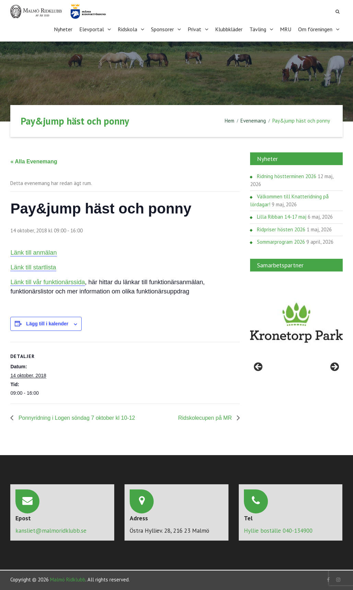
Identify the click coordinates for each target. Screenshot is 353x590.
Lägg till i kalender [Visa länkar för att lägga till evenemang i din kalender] (47, 323)
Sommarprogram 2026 (281, 241)
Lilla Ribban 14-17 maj (281, 216)
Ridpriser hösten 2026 (281, 228)
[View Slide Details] (296, 322)
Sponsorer (162, 28)
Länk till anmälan (33, 251)
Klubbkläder (229, 28)
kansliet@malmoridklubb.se (50, 530)
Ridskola (127, 28)
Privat (194, 28)
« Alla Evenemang (33, 161)
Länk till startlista (33, 266)
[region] (296, 322)
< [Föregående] (259, 366)
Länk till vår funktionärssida (47, 281)
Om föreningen (315, 28)
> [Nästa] (334, 366)
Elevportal (91, 28)
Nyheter (63, 28)
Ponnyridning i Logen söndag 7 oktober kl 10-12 (76, 417)
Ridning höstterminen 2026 (286, 175)
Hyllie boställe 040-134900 (278, 530)
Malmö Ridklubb (67, 578)
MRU (285, 28)
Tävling (257, 28)
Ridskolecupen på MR (205, 417)
